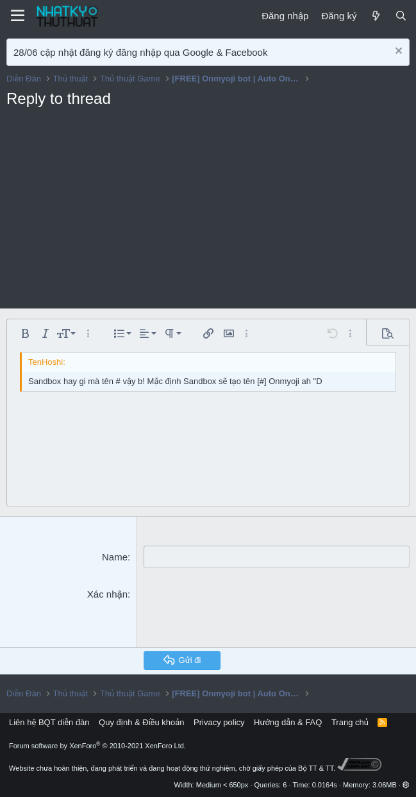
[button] (25, 333)
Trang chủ (350, 721)
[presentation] (241, 612)
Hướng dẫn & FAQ (288, 721)
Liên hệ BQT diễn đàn (49, 721)
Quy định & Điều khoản (141, 721)
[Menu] (18, 16)
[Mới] (375, 16)
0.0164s (324, 785)
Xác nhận (107, 594)
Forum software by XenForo (97, 746)
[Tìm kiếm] (400, 16)
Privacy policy (219, 721)
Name (115, 556)
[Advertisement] (208, 212)
